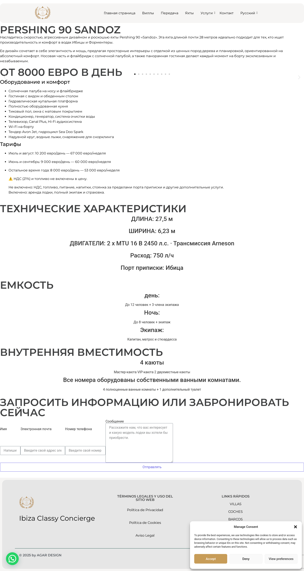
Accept (211, 559)
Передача (169, 13)
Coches (235, 512)
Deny (246, 559)
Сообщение (115, 421)
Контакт (227, 13)
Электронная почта (35, 429)
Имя (3, 429)
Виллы (148, 13)
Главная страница (119, 13)
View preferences (281, 559)
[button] (295, 527)
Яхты (189, 13)
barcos (235, 519)
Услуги (207, 13)
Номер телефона (78, 429)
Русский (248, 13)
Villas (235, 504)
